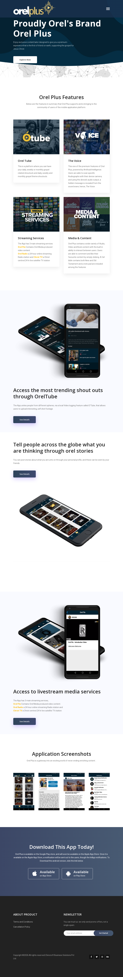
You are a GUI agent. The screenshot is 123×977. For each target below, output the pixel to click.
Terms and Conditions (23, 922)
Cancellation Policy (21, 927)
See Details (24, 419)
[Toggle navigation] (108, 9)
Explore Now (25, 59)
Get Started (103, 933)
